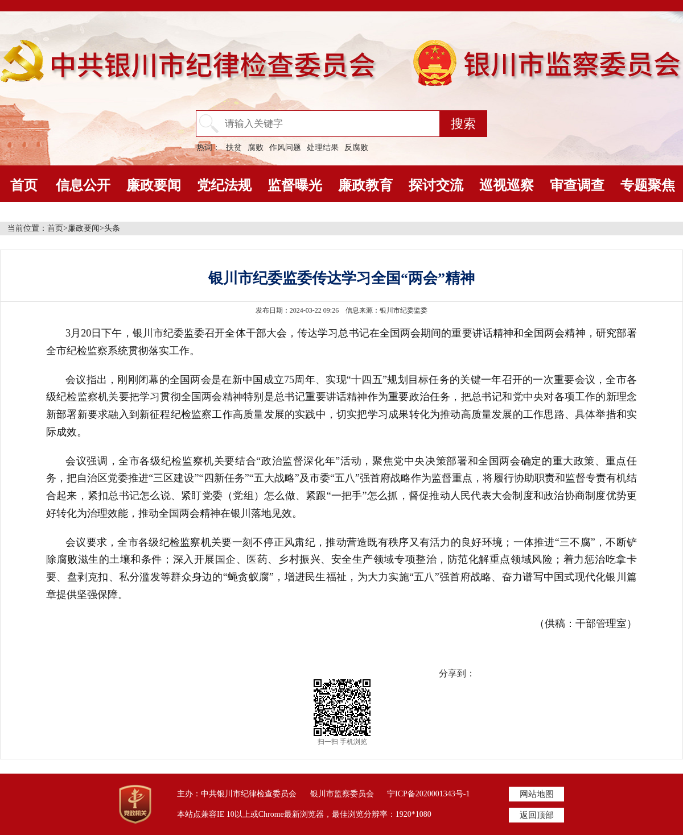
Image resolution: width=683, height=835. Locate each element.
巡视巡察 (506, 185)
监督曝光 (295, 185)
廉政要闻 (153, 185)
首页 (24, 185)
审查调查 (577, 185)
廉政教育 (365, 185)
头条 (112, 228)
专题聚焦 (647, 185)
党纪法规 (224, 185)
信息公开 (83, 185)
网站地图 (537, 794)
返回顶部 (537, 815)
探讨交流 (436, 185)
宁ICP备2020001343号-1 (428, 794)
